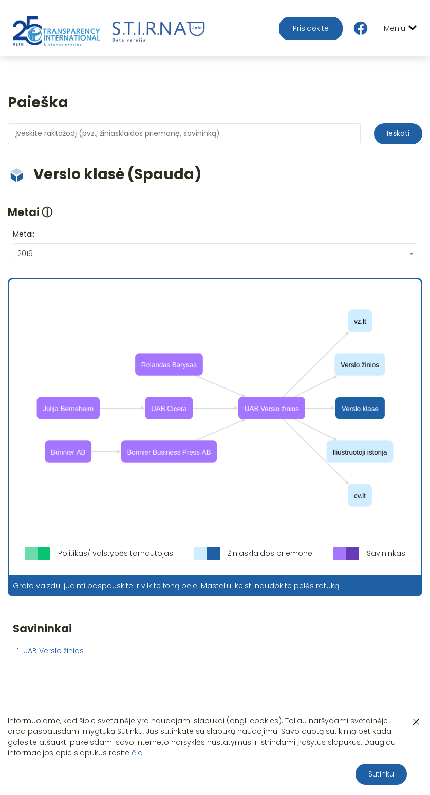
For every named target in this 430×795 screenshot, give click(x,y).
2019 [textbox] (25, 253)
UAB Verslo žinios (53, 651)
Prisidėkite (311, 28)
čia (137, 753)
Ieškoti (398, 133)
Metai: (23, 234)
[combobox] (215, 253)
